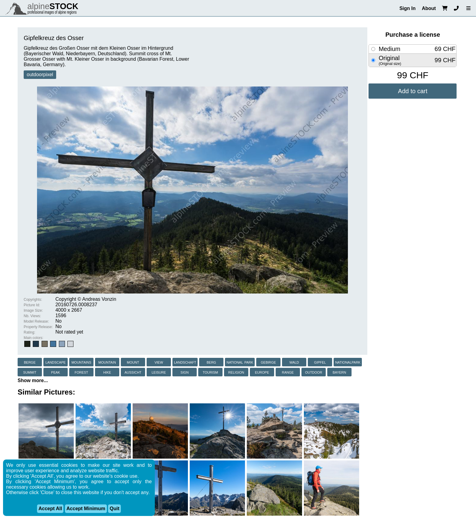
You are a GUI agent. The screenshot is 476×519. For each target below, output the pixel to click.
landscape (56, 362)
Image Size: (33, 310)
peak (55, 372)
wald (294, 362)
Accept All (50, 508)
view (159, 362)
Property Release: (38, 327)
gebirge (268, 362)
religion (236, 372)
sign (185, 372)
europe (262, 372)
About (429, 8)
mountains (81, 362)
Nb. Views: (32, 316)
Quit (114, 508)
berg (211, 362)
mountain (107, 362)
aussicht (132, 372)
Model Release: (36, 321)
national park (239, 362)
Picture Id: (32, 305)
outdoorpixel (40, 74)
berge (30, 362)
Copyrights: (33, 299)
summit (29, 372)
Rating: (29, 332)
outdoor (313, 372)
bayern (339, 372)
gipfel (320, 362)
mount (133, 362)
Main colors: (33, 338)
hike (107, 372)
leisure (158, 372)
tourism (210, 372)
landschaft (185, 362)
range (288, 372)
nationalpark (347, 362)
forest (81, 372)
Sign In (407, 8)
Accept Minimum (85, 508)
